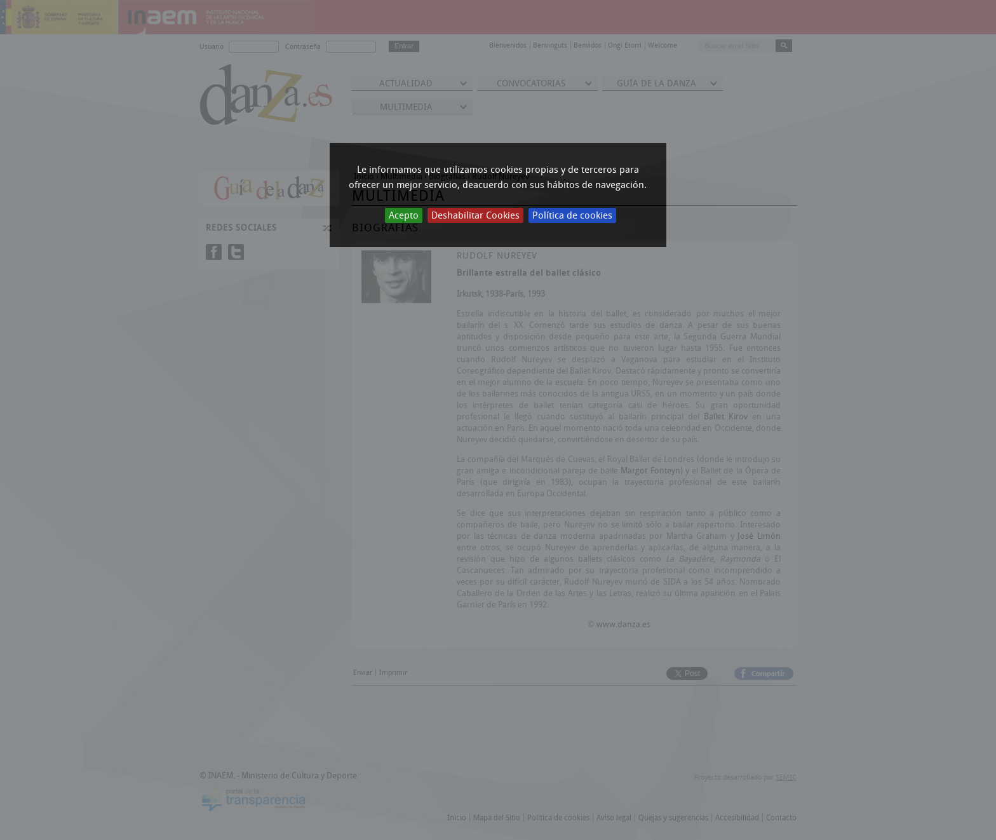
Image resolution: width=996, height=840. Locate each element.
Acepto (404, 215)
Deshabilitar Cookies (475, 215)
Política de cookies (572, 215)
